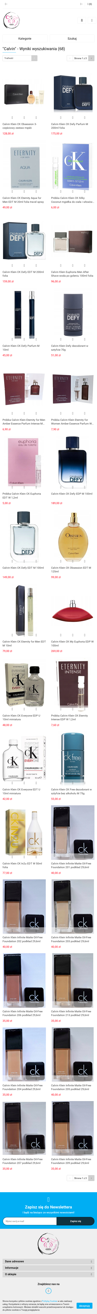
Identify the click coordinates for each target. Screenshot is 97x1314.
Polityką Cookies (49, 1301)
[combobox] (20, 58)
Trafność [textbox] (8, 58)
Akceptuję (84, 1305)
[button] (89, 4)
